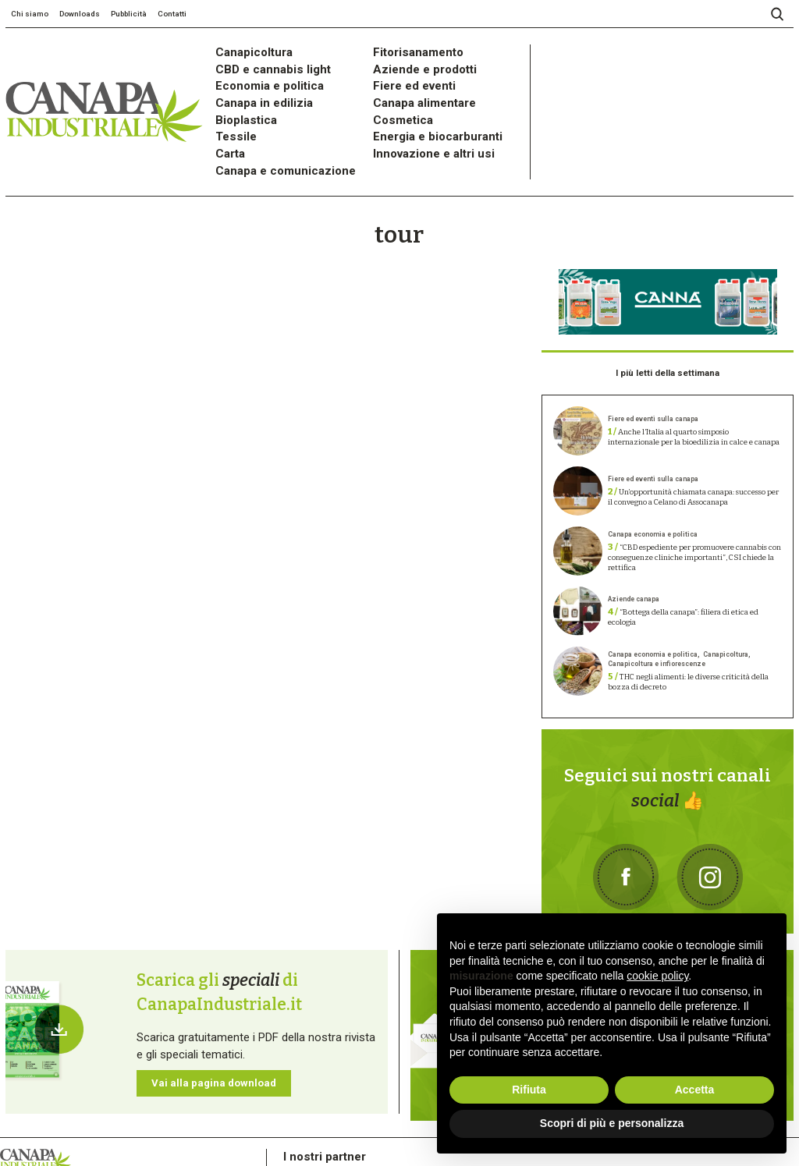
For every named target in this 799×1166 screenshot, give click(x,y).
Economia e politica (257, 75)
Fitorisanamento (407, 50)
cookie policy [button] (657, 975)
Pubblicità (129, 13)
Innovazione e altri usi (420, 126)
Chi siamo (29, 13)
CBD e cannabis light (259, 63)
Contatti (172, 13)
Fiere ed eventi (405, 75)
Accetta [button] (695, 1089)
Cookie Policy (98, 1128)
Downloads (79, 13)
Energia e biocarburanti (422, 113)
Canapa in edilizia (252, 88)
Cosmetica (396, 101)
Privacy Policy (49, 1128)
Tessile (231, 113)
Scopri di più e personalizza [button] (612, 1123)
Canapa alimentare (412, 88)
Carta (226, 126)
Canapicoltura (244, 50)
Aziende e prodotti (412, 63)
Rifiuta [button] (529, 1089)
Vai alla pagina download (194, 1003)
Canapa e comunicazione (269, 138)
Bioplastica (238, 101)
